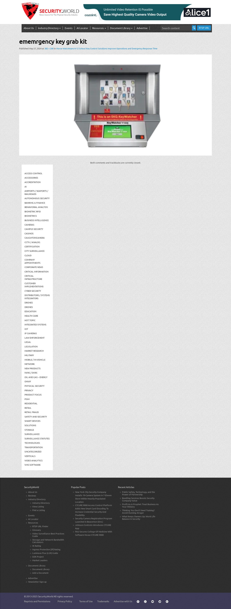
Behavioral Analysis (36, 207)
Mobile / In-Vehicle (35, 359)
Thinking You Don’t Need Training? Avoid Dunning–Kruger (138, 511)
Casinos (29, 233)
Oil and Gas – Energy (36, 377)
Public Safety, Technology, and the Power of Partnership (138, 493)
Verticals (30, 456)
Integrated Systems (35, 324)
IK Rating (36, 545)
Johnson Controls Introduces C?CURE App (93, 527)
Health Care (31, 315)
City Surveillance (34, 250)
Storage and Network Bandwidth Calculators (48, 540)
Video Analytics (34, 460)
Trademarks (103, 601)
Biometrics (31, 215)
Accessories (31, 177)
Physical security (34, 385)
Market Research (34, 350)
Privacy (29, 390)
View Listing (38, 506)
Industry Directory (49, 28)
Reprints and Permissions (37, 601)
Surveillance (32, 434)
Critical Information (36, 271)
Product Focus (33, 394)
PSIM (27, 399)
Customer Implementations (34, 285)
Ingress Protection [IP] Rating (46, 549)
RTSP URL (204, 27)
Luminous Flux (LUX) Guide (45, 553)
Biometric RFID (33, 211)
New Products (33, 368)
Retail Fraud (32, 412)
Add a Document (40, 572)
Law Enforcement (34, 337)
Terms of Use (86, 601)
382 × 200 (49, 48)
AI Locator (82, 28)
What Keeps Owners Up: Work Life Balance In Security (138, 517)
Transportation (34, 447)
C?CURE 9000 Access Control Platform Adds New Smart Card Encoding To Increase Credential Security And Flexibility (93, 510)
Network (30, 363)
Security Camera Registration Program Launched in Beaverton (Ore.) (93, 520)
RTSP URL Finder (40, 526)
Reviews (32, 495)
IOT (26, 329)
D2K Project (38, 556)
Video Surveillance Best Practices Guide (48, 534)
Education (30, 311)
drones (29, 307)
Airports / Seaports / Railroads (36, 192)
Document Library (121, 28)
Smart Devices (32, 420)
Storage (29, 429)
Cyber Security (33, 290)
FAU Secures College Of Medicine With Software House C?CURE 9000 (93, 533)
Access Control (33, 173)
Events (68, 28)
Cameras (29, 224)
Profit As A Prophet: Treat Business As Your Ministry (140, 505)
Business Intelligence (37, 220)
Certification (32, 246)
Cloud (28, 255)
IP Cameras (31, 333)
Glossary (36, 529)
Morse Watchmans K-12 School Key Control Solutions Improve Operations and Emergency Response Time (106, 48)
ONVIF (28, 381)
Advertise (142, 28)
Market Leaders (39, 560)
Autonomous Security (37, 198)
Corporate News (34, 267)
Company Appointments (32, 261)
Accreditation (33, 182)
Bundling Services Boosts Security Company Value (138, 499)
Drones (29, 302)
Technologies (32, 442)
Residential (31, 403)
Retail (28, 407)
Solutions (30, 425)
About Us (29, 28)
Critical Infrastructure (33, 277)
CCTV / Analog (32, 242)
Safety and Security (36, 416)
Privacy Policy (65, 601)
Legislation (31, 346)
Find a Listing (38, 510)
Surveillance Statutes (37, 438)
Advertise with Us (123, 601)
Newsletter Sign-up (37, 581)
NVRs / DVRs (31, 372)
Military (29, 355)
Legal (28, 342)
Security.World (45, 596)
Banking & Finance (35, 202)
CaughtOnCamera (35, 237)
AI (26, 186)
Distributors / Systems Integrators (37, 297)
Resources (99, 28)
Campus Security (34, 229)
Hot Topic (30, 320)
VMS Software (33, 464)
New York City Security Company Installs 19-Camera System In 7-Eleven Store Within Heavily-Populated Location (93, 497)
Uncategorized (33, 451)
